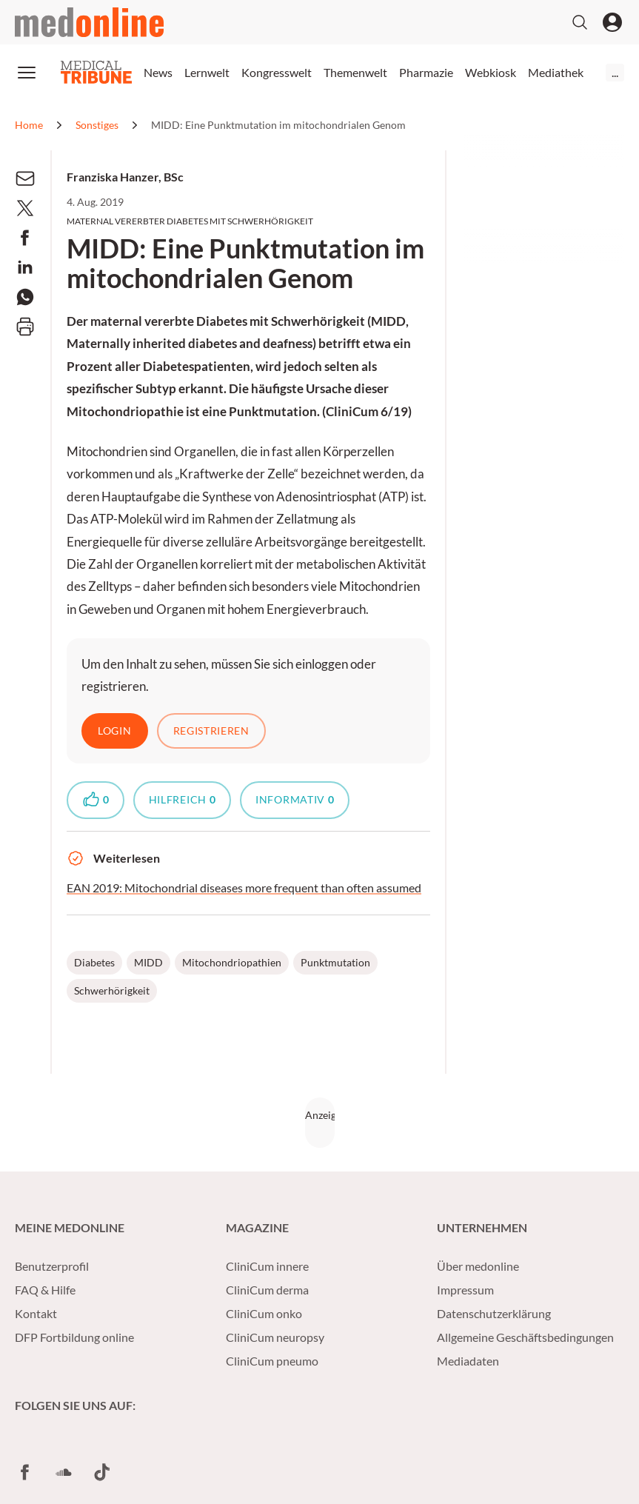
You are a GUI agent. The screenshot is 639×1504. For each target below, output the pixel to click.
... (615, 72)
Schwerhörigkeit (112, 991)
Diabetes (94, 963)
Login (115, 730)
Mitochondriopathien (231, 963)
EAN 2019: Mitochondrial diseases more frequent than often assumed (244, 888)
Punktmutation (335, 963)
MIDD (148, 963)
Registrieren (211, 730)
